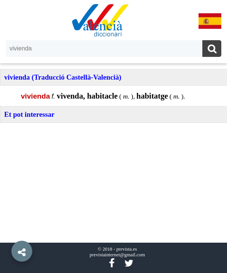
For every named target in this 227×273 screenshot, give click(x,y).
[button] (7, 234)
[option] (113, 136)
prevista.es (126, 249)
